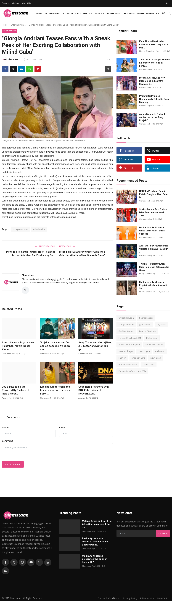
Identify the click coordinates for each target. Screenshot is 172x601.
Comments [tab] (13, 417)
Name (5, 427)
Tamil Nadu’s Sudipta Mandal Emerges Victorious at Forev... (154, 62)
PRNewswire (147, 598)
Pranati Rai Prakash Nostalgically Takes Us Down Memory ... (154, 99)
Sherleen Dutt (138, 357)
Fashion (122, 357)
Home (39, 13)
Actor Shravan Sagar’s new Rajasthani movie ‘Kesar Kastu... (18, 346)
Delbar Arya (152, 337)
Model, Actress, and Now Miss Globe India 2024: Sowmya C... (152, 81)
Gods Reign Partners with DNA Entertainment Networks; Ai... (93, 390)
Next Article (67, 246)
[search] (169, 13)
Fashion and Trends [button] (79, 13)
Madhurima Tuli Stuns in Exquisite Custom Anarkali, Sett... (153, 285)
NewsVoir (162, 598)
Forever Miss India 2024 (130, 337)
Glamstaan (28, 275)
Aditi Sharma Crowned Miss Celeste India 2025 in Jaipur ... (153, 248)
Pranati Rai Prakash (128, 364)
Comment (7, 440)
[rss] (5, 570)
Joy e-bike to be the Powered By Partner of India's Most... (15, 390)
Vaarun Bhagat (126, 351)
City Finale (161, 324)
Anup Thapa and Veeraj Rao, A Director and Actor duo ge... (94, 346)
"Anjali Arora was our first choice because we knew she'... (55, 346)
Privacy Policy (129, 598)
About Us (26, 3)
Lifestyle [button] (128, 13)
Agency (5, 398)
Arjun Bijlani (155, 357)
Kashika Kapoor (126, 331)
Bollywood (160, 351)
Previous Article (45, 246)
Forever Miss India (154, 344)
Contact (5, 3)
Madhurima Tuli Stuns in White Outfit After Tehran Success (152, 230)
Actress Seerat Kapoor (129, 344)
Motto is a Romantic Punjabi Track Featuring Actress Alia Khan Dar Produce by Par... (30, 253)
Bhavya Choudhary (147, 51)
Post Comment (13, 464)
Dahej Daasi (148, 364)
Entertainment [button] (54, 13)
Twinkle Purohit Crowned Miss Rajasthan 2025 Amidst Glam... (154, 267)
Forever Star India (147, 331)
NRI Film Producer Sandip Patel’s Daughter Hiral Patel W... (153, 194)
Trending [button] (113, 13)
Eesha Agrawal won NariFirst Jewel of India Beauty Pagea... (95, 541)
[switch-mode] (167, 3)
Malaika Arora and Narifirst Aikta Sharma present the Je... (96, 524)
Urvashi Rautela (126, 317)
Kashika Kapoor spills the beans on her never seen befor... (55, 390)
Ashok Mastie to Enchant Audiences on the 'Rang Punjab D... (152, 117)
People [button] (99, 13)
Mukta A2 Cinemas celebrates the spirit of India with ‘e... (94, 559)
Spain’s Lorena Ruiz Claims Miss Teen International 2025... (153, 212)
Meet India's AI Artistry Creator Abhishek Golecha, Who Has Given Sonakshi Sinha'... (83, 253)
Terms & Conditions (108, 598)
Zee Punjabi (144, 351)
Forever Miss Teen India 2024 (132, 371)
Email (62, 427)
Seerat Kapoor (146, 317)
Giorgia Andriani (20, 229)
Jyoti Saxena (145, 324)
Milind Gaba (39, 229)
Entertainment (17, 24)
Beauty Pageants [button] (148, 13)
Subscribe (163, 533)
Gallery (15, 3)
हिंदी (163, 13)
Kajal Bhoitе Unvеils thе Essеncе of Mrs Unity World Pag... (153, 44)
